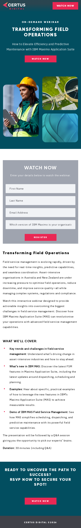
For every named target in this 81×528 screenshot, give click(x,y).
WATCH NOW (65, 5)
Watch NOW (40, 59)
